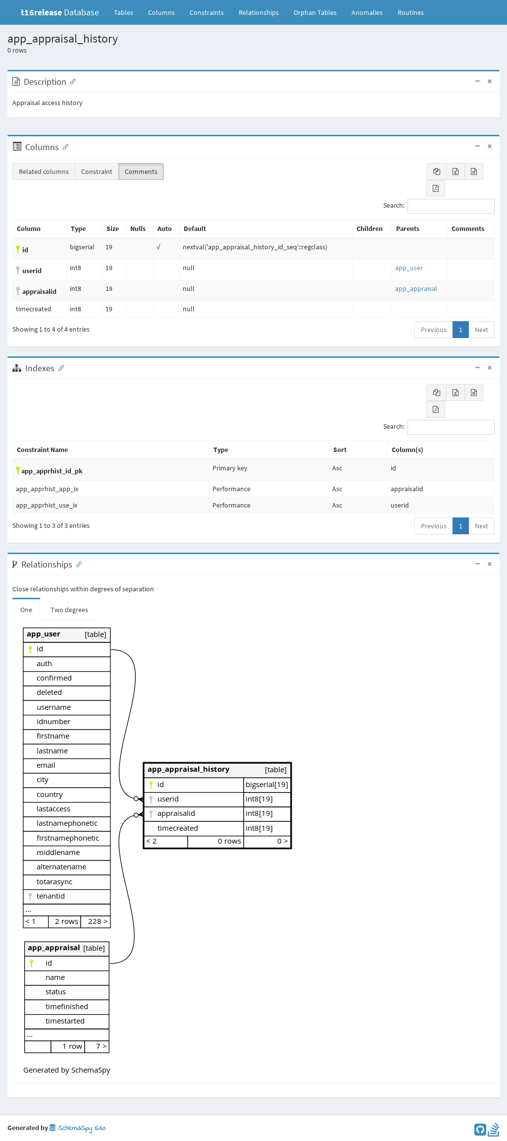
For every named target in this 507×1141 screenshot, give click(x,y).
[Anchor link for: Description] (70, 80)
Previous (434, 329)
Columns (161, 12)
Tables (127, 12)
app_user (409, 267)
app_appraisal (416, 288)
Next (481, 329)
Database (60, 12)
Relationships (259, 12)
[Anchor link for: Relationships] (76, 563)
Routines (411, 12)
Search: (439, 206)
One (26, 609)
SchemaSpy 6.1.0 (77, 1128)
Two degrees (69, 609)
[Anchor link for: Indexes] (58, 367)
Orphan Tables (315, 12)
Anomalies (367, 12)
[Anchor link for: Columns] (63, 146)
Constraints (207, 12)
